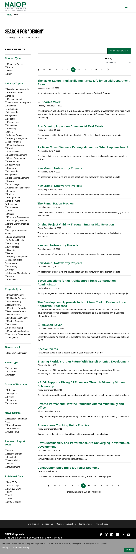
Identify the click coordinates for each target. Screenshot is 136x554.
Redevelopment (13, 99)
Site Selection (12, 152)
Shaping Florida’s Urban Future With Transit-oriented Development (83, 361)
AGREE (129, 550)
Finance (10, 191)
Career (9, 270)
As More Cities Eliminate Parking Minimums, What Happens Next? (83, 147)
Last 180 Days (14, 489)
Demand (10, 253)
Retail (9, 148)
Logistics (10, 119)
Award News (12, 432)
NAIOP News (12, 428)
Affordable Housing (15, 240)
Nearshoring (12, 243)
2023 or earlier (14, 502)
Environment (12, 161)
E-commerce (12, 247)
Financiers (11, 400)
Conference (11, 372)
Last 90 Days (13, 485)
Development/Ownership (17, 89)
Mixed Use (11, 125)
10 (44, 70)
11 (50, 70)
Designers (11, 393)
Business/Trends (14, 92)
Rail (8, 227)
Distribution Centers (15, 311)
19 (96, 70)
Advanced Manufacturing (17, 273)
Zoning (9, 181)
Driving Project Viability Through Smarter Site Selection (76, 224)
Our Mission (33, 524)
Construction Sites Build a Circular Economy (68, 467)
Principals (10, 390)
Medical (10, 214)
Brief (8, 74)
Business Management (17, 178)
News (8, 71)
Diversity (10, 250)
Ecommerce (12, 207)
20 (102, 70)
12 (56, 70)
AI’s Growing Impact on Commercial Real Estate (71, 126)
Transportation (13, 142)
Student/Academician (16, 353)
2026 (9, 492)
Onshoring (11, 266)
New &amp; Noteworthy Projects (60, 168)
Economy (10, 168)
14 (67, 70)
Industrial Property (14, 295)
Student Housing (14, 328)
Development (12, 467)
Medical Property (14, 321)
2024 (9, 499)
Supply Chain (12, 165)
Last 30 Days (13, 482)
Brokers (10, 397)
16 (79, 70)
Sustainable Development (18, 102)
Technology (11, 109)
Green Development (15, 158)
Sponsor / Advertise (66, 524)
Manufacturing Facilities (17, 331)
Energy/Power (12, 197)
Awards (9, 276)
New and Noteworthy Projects (58, 245)
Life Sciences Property (16, 318)
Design (9, 96)
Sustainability (12, 460)
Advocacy (10, 129)
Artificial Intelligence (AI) (17, 188)
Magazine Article (14, 64)
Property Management (16, 138)
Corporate (11, 368)
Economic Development (17, 217)
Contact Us (47, 524)
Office (9, 132)
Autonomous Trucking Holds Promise (63, 425)
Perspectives (12, 122)
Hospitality (11, 324)
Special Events (48, 349)
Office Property (13, 301)
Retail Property (13, 305)
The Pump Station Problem (56, 203)
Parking (9, 194)
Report (9, 67)
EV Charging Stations (16, 220)
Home (8, 15)
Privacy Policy (101, 524)
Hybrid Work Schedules (17, 224)
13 (61, 70)
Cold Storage (12, 184)
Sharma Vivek (49, 102)
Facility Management (16, 155)
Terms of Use (85, 524)
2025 (9, 495)
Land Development (15, 237)
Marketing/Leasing (14, 145)
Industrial (10, 106)
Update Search (119, 51)
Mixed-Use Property (15, 308)
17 (85, 70)
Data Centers (12, 315)
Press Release (13, 425)
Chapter (10, 375)
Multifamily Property (15, 298)
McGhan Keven (50, 325)
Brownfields (11, 280)
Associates (11, 403)
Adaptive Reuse (13, 135)
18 (90, 70)
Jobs (8, 211)
